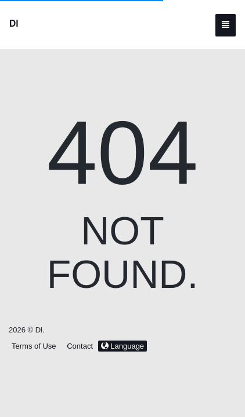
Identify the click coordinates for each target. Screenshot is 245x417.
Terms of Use (34, 346)
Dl (14, 23)
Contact (80, 346)
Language (122, 346)
